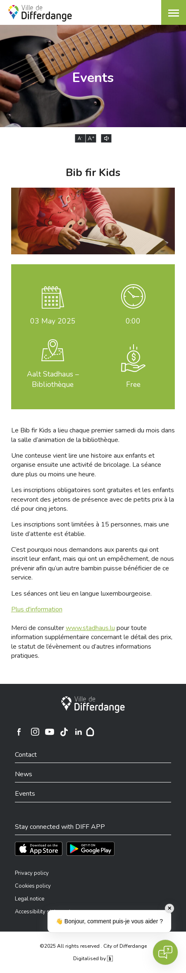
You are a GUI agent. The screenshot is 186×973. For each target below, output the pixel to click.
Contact (26, 754)
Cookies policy (33, 886)
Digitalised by (93, 958)
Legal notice (29, 899)
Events (25, 793)
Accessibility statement (43, 911)
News (23, 774)
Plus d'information (36, 609)
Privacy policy (32, 873)
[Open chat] (165, 952)
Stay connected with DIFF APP (60, 826)
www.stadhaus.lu (90, 628)
